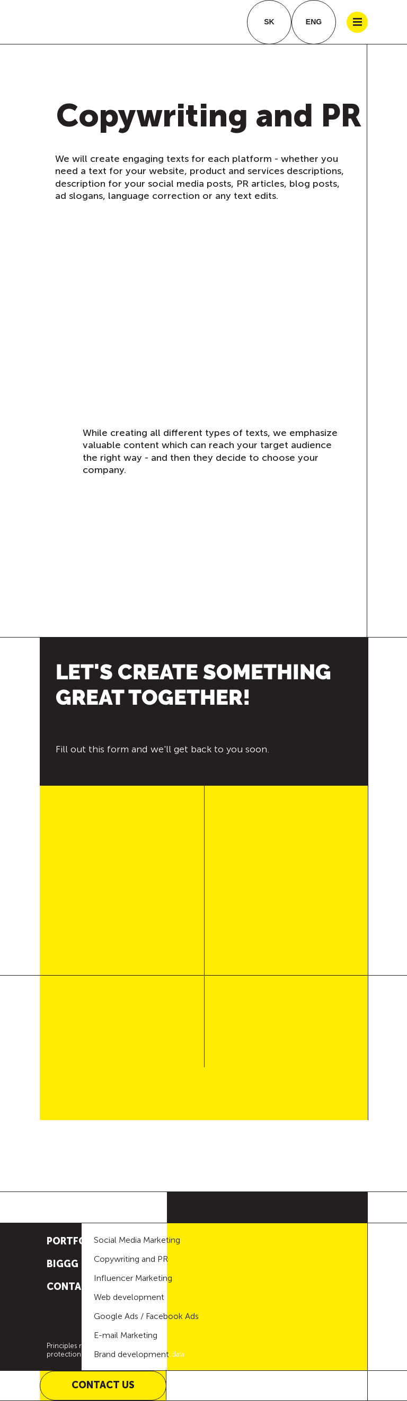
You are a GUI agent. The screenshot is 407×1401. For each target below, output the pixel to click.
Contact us (103, 1385)
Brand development (131, 1354)
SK (269, 21)
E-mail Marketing (125, 1335)
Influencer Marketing (133, 1278)
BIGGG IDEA (75, 1264)
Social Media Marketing (137, 1240)
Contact (71, 1287)
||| (357, 22)
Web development (129, 1297)
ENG (314, 21)
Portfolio (75, 1241)
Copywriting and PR (131, 1259)
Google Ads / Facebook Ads (146, 1316)
